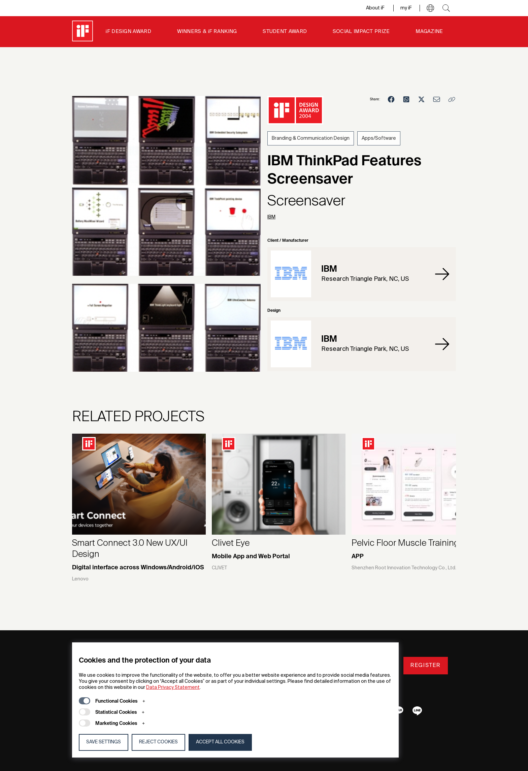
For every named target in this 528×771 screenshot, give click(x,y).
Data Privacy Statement (173, 687)
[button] (430, 8)
